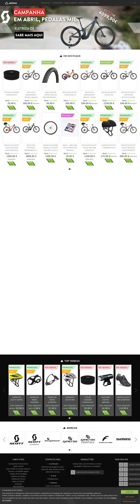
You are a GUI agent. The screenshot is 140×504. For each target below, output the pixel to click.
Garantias (18, 484)
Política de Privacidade (18, 474)
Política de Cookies (18, 476)
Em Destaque (70, 56)
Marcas (82, 3)
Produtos (46, 3)
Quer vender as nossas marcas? (18, 469)
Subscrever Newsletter (85, 472)
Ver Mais (11, 108)
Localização (52, 464)
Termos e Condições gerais (18, 471)
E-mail (52, 476)
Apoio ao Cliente (18, 481)
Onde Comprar (70, 3)
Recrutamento (18, 486)
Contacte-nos (92, 3)
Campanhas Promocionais (18, 464)
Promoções (58, 3)
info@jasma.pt (52, 479)
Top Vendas (70, 360)
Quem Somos (18, 466)
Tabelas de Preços (18, 479)
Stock (7, 100)
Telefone (53, 483)
